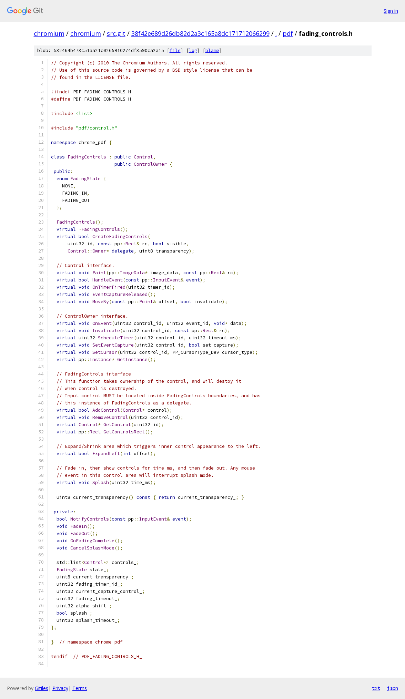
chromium (49, 33)
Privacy (60, 688)
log (193, 50)
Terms (79, 688)
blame (212, 50)
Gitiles (41, 688)
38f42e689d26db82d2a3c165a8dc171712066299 (200, 33)
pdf (288, 33)
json (392, 688)
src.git (116, 33)
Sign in (391, 11)
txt (376, 688)
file (175, 50)
